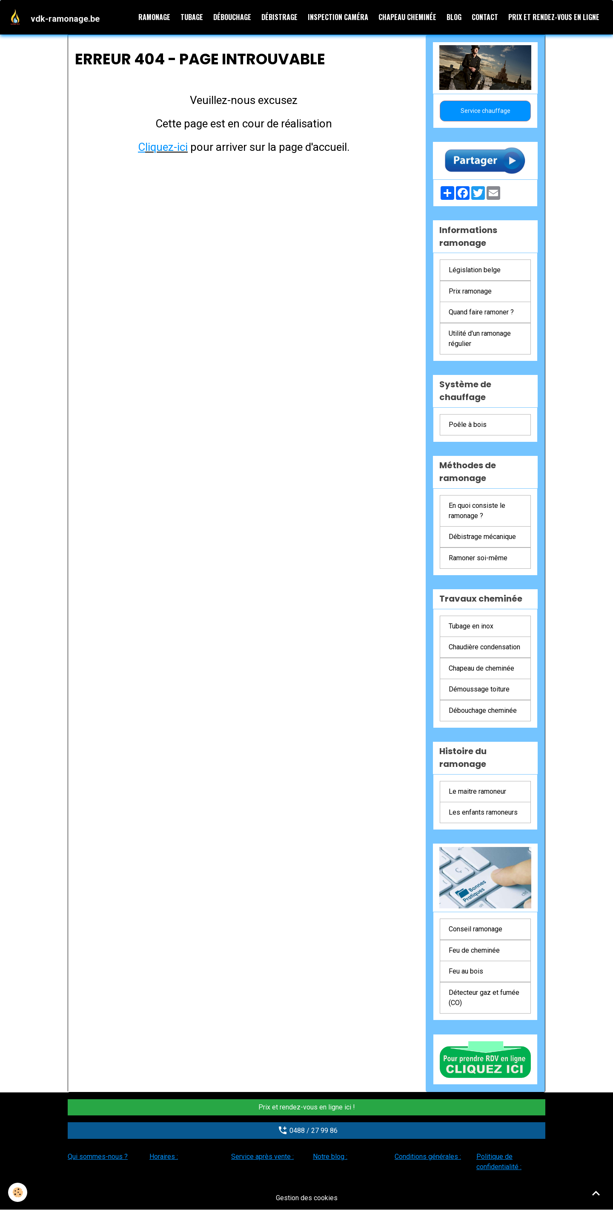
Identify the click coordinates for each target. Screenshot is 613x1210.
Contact (485, 17)
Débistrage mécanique (482, 537)
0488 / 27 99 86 (307, 1130)
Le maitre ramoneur (477, 791)
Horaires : (163, 1156)
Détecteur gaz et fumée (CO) (484, 997)
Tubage (191, 17)
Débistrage (279, 17)
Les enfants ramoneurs (483, 813)
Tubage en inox (471, 626)
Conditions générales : (428, 1156)
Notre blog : (330, 1156)
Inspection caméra (338, 17)
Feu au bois (466, 972)
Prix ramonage (470, 291)
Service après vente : (262, 1156)
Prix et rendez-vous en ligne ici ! (306, 1107)
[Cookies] (18, 1192)
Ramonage (154, 17)
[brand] (55, 17)
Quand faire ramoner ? (481, 312)
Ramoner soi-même (478, 558)
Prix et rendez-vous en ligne (553, 17)
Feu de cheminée (474, 950)
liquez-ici (166, 147)
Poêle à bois (468, 425)
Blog (454, 17)
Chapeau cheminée (407, 17)
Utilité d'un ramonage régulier (480, 338)
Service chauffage (485, 110)
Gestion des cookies (307, 1198)
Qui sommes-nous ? (98, 1156)
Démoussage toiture (479, 690)
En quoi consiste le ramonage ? (477, 510)
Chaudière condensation (484, 647)
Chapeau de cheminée (481, 668)
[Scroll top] (596, 1193)
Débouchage (232, 17)
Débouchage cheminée (483, 710)
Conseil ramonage (475, 929)
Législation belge (475, 270)
